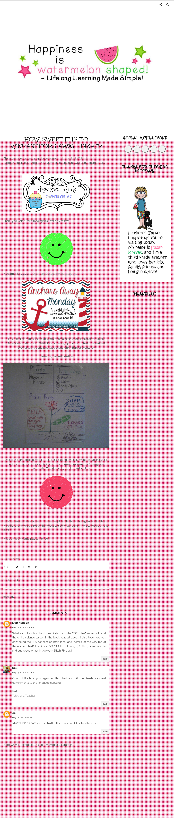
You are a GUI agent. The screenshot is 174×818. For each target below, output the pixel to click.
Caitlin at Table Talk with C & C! (78, 158)
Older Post (99, 580)
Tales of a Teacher (23, 695)
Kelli (15, 668)
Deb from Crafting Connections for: (55, 273)
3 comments (11, 559)
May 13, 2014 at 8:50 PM (23, 672)
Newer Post (13, 580)
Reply (105, 659)
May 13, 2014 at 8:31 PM (23, 627)
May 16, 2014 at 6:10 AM (23, 717)
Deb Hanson (20, 622)
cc (14, 713)
